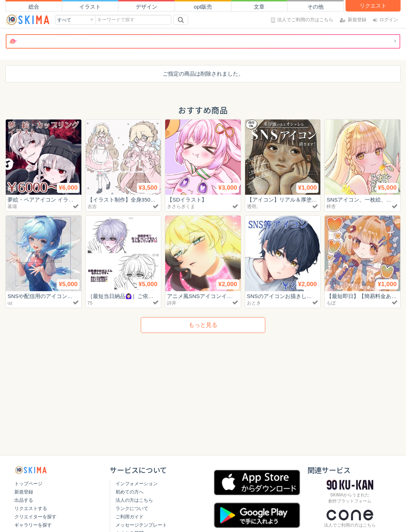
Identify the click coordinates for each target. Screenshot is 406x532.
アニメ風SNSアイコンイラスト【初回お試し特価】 (229, 296)
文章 (259, 7)
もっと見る (203, 325)
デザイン (146, 7)
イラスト (90, 7)
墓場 (12, 206)
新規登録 (23, 492)
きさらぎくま (181, 206)
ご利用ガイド (130, 516)
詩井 (171, 303)
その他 (315, 7)
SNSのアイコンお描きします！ (285, 296)
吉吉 (92, 206)
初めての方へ (130, 492)
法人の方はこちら (134, 500)
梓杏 (331, 206)
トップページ (28, 483)
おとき (254, 303)
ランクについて (132, 508)
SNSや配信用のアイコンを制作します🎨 (57, 296)
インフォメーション (137, 483)
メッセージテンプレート (141, 525)
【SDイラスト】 (187, 200)
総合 (33, 7)
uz (10, 303)
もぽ (331, 303)
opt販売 (203, 7)
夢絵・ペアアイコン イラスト (43, 200)
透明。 (254, 206)
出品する (23, 500)
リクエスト (373, 6)
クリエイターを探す (35, 516)
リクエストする (30, 508)
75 (90, 303)
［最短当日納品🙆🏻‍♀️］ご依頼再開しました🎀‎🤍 (143, 296)
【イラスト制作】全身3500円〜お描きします (142, 200)
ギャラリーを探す (33, 525)
